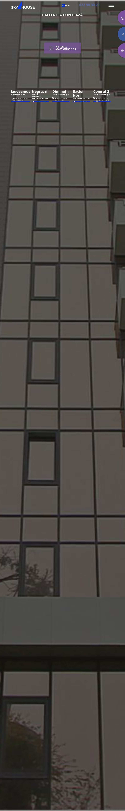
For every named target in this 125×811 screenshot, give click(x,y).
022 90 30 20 (89, 4)
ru (66, 5)
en (69, 5)
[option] (21, 80)
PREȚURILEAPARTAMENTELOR (65, 48)
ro (63, 5)
